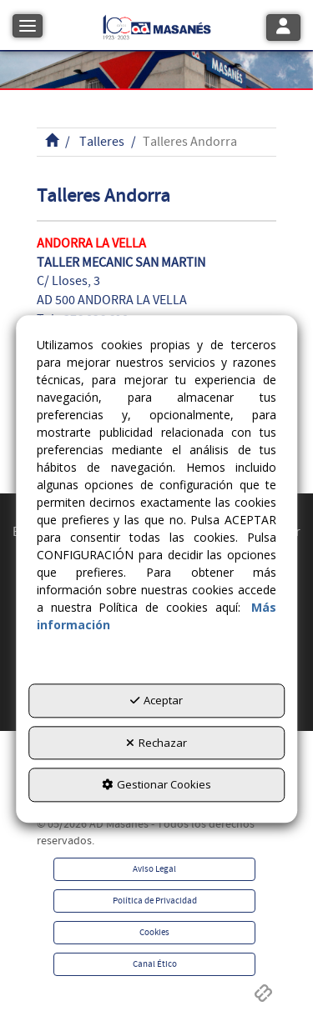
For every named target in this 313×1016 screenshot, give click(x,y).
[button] (157, 25)
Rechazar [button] (156, 742)
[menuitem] (155, 869)
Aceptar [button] (156, 700)
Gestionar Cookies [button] (156, 784)
